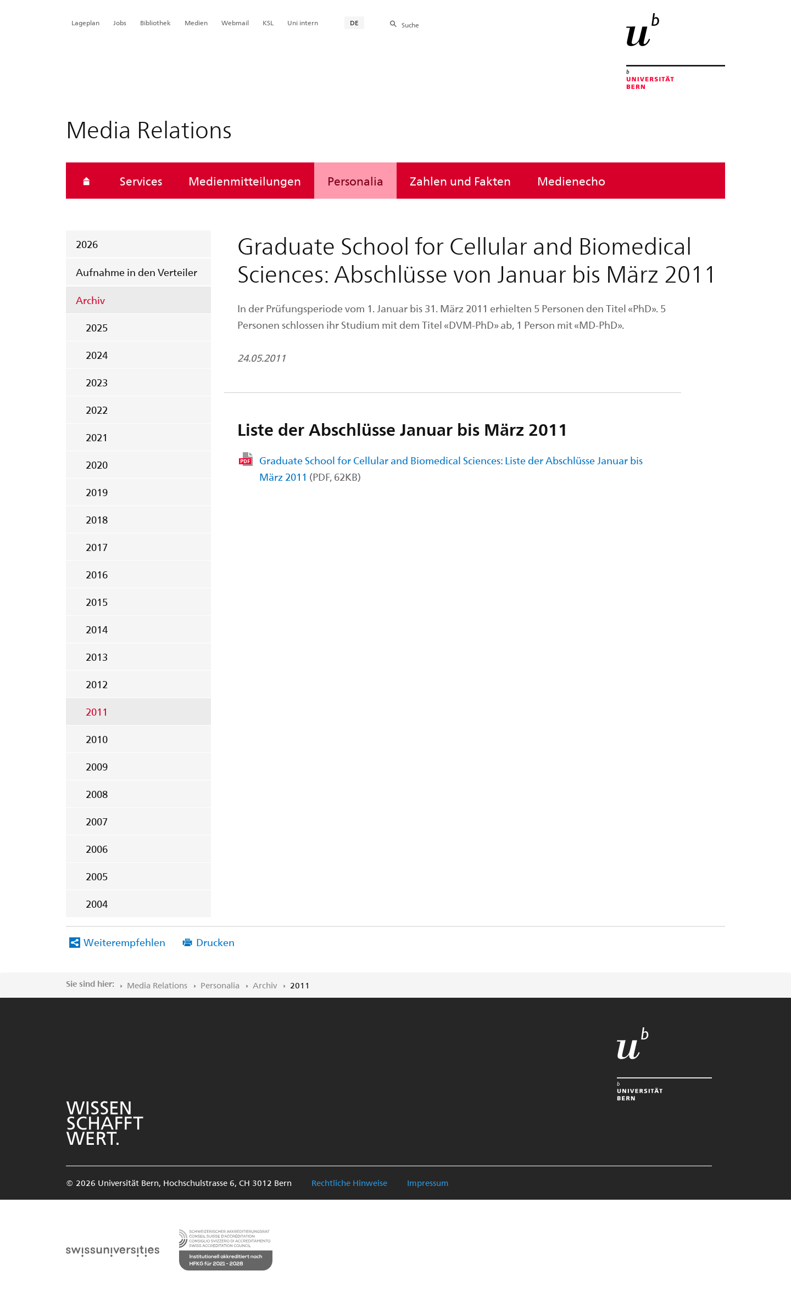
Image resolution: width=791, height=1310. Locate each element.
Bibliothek (155, 22)
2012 (97, 684)
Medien (196, 22)
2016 (97, 574)
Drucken (215, 942)
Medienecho (571, 180)
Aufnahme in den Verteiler (136, 272)
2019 (97, 492)
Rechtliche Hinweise (349, 1182)
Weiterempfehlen (124, 942)
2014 (97, 629)
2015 (97, 602)
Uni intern (302, 22)
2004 (97, 903)
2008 (97, 794)
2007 (97, 821)
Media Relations (157, 985)
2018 (97, 519)
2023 (97, 382)
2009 (97, 766)
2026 (87, 244)
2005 (97, 876)
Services (141, 180)
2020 (97, 464)
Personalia (355, 180)
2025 (97, 327)
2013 (97, 657)
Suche (410, 24)
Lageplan (85, 22)
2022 (97, 410)
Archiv (90, 300)
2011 (97, 711)
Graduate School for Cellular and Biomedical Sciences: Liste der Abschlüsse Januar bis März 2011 (451, 468)
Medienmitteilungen (244, 180)
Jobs (119, 22)
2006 (97, 849)
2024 (97, 355)
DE (354, 22)
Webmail (235, 22)
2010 (97, 739)
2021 (97, 437)
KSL (268, 22)
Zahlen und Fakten (460, 180)
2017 (97, 547)
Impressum (428, 1182)
